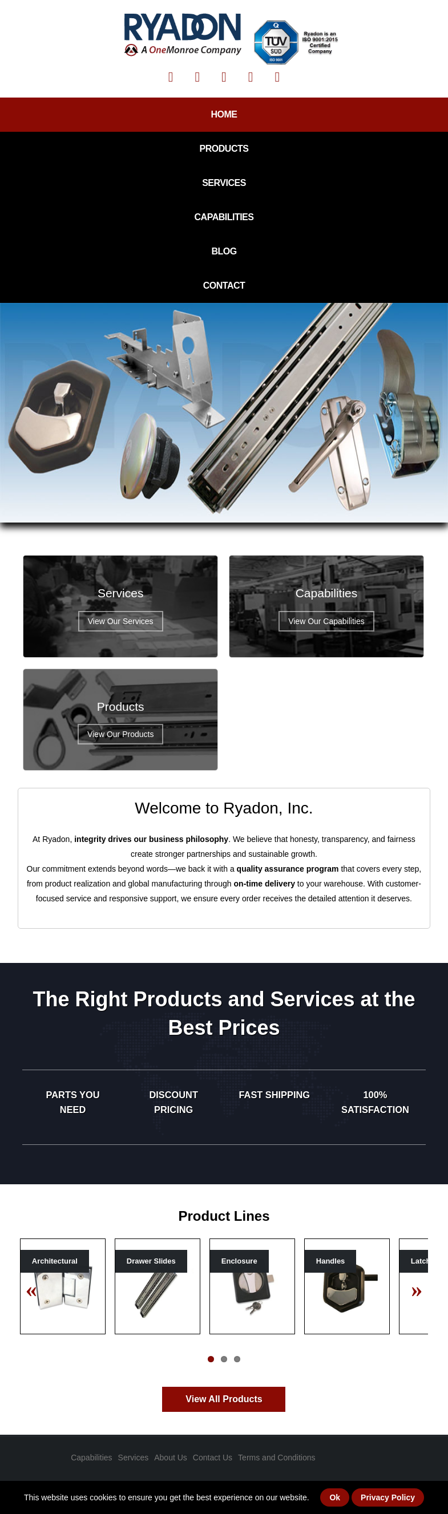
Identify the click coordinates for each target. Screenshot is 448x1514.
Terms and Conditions (276, 1457)
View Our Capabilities (326, 621)
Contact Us (212, 1457)
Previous (37, 1288)
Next (410, 1288)
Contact (224, 285)
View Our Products (120, 734)
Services (224, 183)
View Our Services (121, 621)
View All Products (223, 1399)
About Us (170, 1457)
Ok (334, 1497)
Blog (223, 251)
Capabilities (224, 217)
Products (224, 148)
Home (224, 114)
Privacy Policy (388, 1497)
